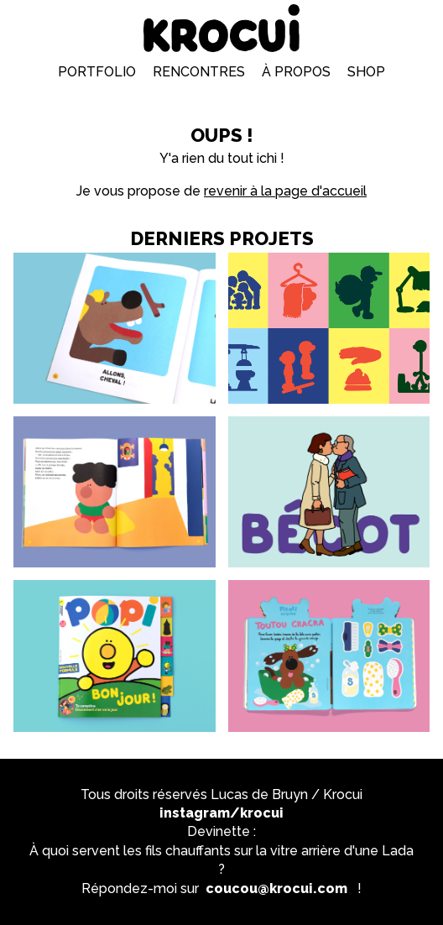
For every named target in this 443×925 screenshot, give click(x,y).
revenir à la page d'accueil (285, 191)
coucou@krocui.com (276, 888)
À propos (296, 72)
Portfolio (97, 72)
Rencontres (199, 72)
